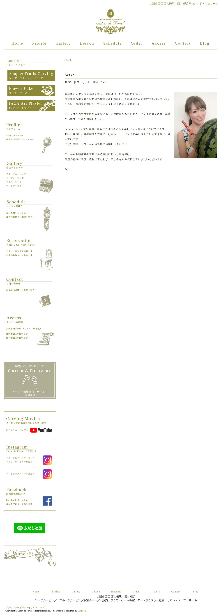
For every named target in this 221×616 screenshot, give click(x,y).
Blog (205, 43)
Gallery (63, 43)
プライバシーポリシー (17, 607)
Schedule (112, 43)
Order (137, 43)
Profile (39, 43)
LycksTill (82, 610)
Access (159, 43)
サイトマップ (37, 607)
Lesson (87, 43)
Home (17, 43)
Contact (183, 43)
